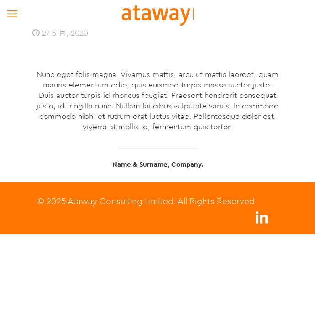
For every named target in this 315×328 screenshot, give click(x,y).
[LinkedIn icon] (261, 219)
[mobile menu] (12, 13)
